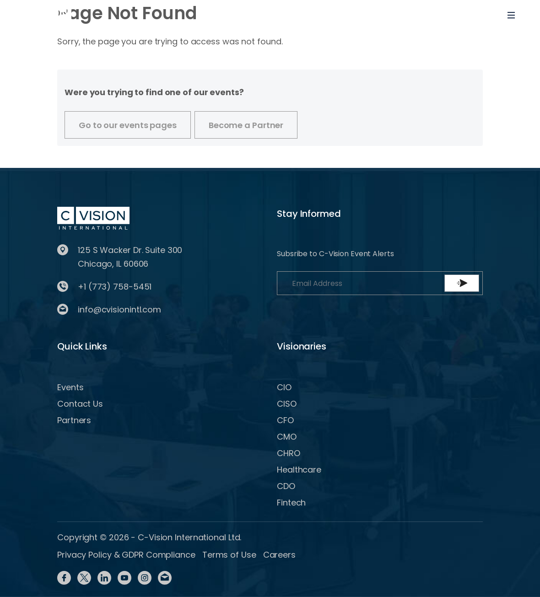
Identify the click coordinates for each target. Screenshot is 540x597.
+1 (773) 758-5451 (114, 286)
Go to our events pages (128, 125)
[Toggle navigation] (511, 15)
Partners (74, 420)
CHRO (288, 453)
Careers (279, 554)
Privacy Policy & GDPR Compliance (126, 554)
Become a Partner (246, 125)
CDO (286, 486)
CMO (287, 436)
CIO (284, 387)
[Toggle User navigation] (481, 15)
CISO (287, 403)
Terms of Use (229, 554)
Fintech (291, 502)
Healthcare (299, 469)
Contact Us (80, 403)
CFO (285, 420)
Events (70, 387)
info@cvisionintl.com (119, 309)
